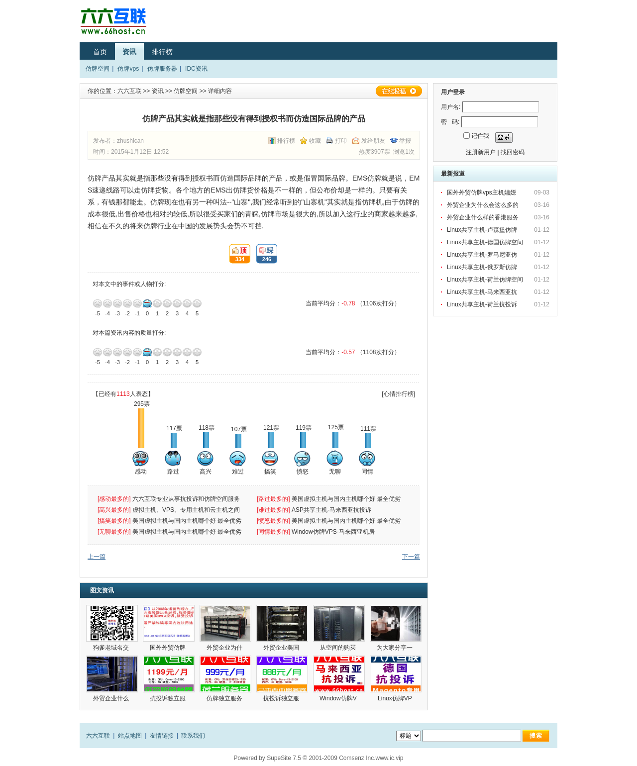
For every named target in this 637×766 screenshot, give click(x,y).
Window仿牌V (338, 698)
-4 (107, 303)
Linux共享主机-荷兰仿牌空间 (485, 279)
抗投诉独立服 (168, 698)
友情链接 (162, 735)
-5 (98, 303)
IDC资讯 (196, 68)
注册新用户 (481, 152)
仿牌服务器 (162, 68)
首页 (100, 52)
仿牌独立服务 (225, 698)
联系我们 (193, 735)
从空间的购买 (338, 647)
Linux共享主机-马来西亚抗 (483, 291)
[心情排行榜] (398, 393)
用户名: (450, 106)
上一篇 (97, 556)
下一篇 (411, 556)
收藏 (315, 140)
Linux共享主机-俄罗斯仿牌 (483, 267)
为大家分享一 (395, 647)
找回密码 (513, 152)
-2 (127, 303)
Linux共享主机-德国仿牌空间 (485, 242)
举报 (405, 140)
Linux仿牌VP (396, 698)
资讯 (129, 52)
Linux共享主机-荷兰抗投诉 (482, 304)
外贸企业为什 (225, 647)
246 (263, 254)
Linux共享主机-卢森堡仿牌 (483, 229)
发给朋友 (373, 140)
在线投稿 (399, 91)
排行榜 (162, 52)
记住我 (480, 135)
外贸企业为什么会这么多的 (483, 204)
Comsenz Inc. (357, 758)
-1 (137, 303)
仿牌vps (128, 68)
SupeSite (279, 758)
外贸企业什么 (111, 698)
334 (236, 254)
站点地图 (130, 735)
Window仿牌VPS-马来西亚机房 (333, 531)
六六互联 (129, 91)
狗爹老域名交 (111, 647)
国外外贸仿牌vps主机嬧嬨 (482, 192)
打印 (341, 140)
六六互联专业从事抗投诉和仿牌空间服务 (186, 498)
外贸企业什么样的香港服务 (483, 217)
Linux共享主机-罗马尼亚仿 (483, 254)
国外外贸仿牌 (168, 647)
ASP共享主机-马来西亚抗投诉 (331, 509)
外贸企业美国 (282, 647)
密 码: (450, 121)
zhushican (130, 140)
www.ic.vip (390, 758)
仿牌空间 (97, 68)
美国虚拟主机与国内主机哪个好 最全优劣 (347, 498)
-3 (117, 303)
